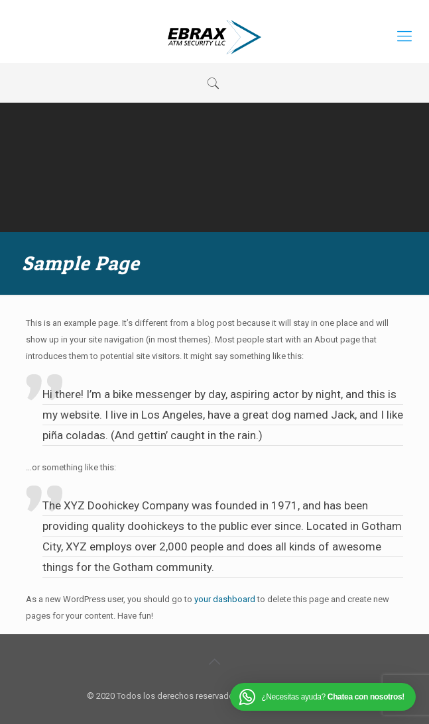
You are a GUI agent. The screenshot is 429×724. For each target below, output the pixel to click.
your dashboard (224, 599)
